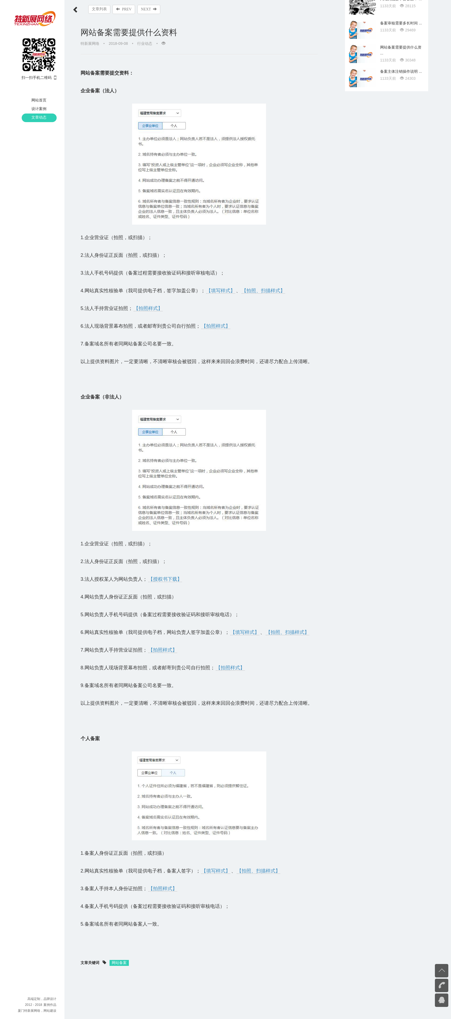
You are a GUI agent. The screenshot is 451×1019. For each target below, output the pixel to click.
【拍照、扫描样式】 (263, 290)
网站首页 (38, 100)
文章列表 (99, 9)
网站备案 (119, 962)
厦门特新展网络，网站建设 (37, 1011)
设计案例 (38, 109)
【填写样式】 (220, 290)
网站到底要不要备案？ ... (401, 504)
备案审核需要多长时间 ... (401, 528)
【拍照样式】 (148, 308)
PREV (124, 9)
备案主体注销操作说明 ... (401, 576)
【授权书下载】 (165, 579)
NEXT (149, 9)
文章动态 (38, 117)
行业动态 (144, 43)
